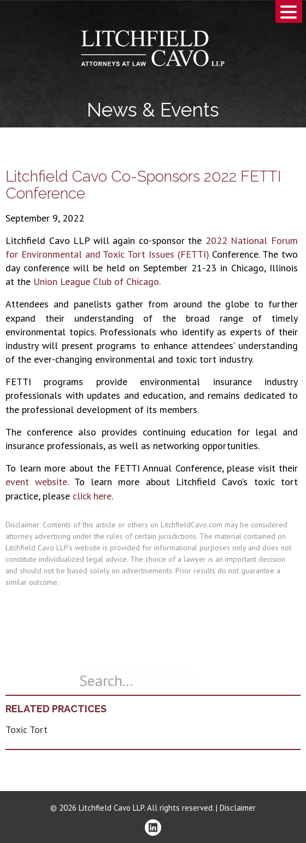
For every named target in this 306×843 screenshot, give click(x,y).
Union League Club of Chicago (96, 281)
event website (36, 481)
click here (92, 496)
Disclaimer (238, 808)
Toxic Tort (26, 729)
